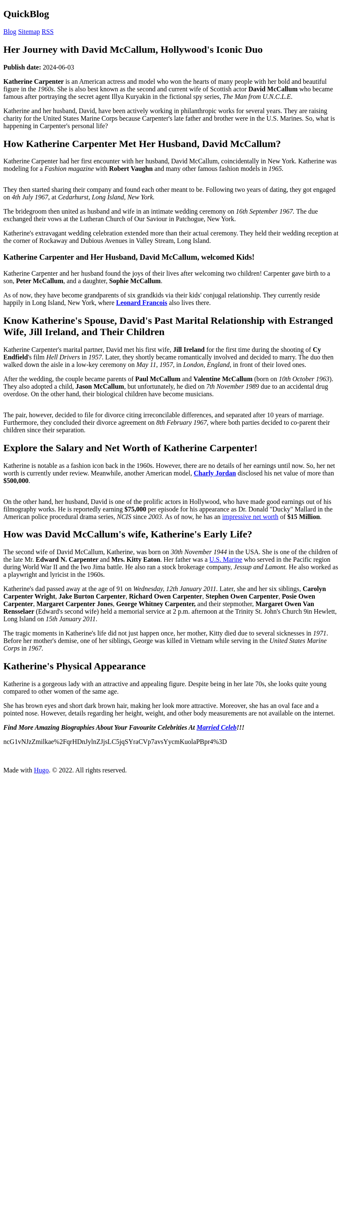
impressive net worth (250, 516)
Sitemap (29, 31)
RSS (48, 31)
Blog (9, 31)
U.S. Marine (225, 559)
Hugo (41, 770)
